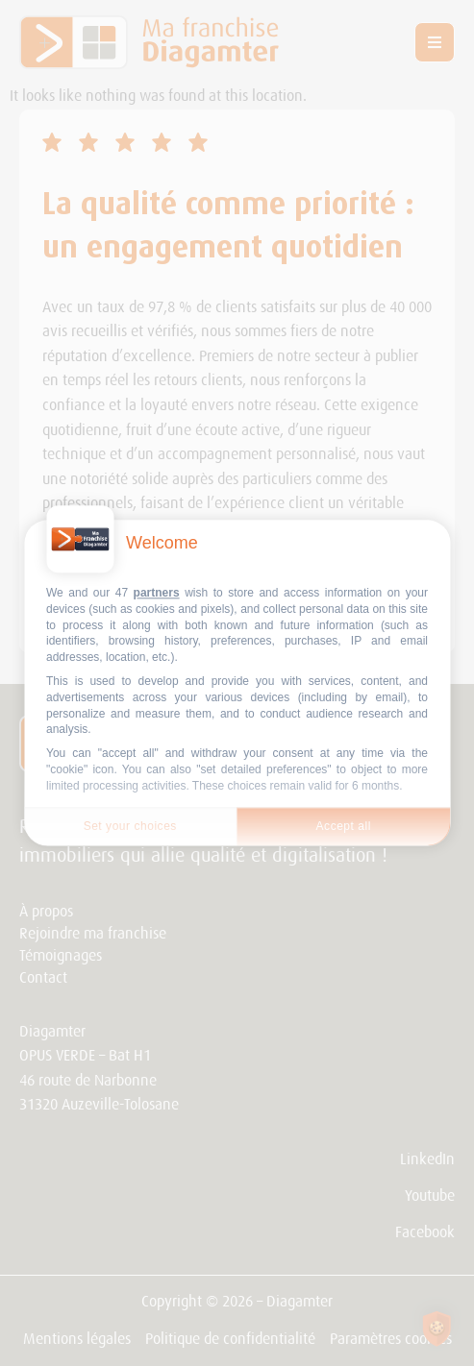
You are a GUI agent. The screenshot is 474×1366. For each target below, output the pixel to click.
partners (157, 592)
